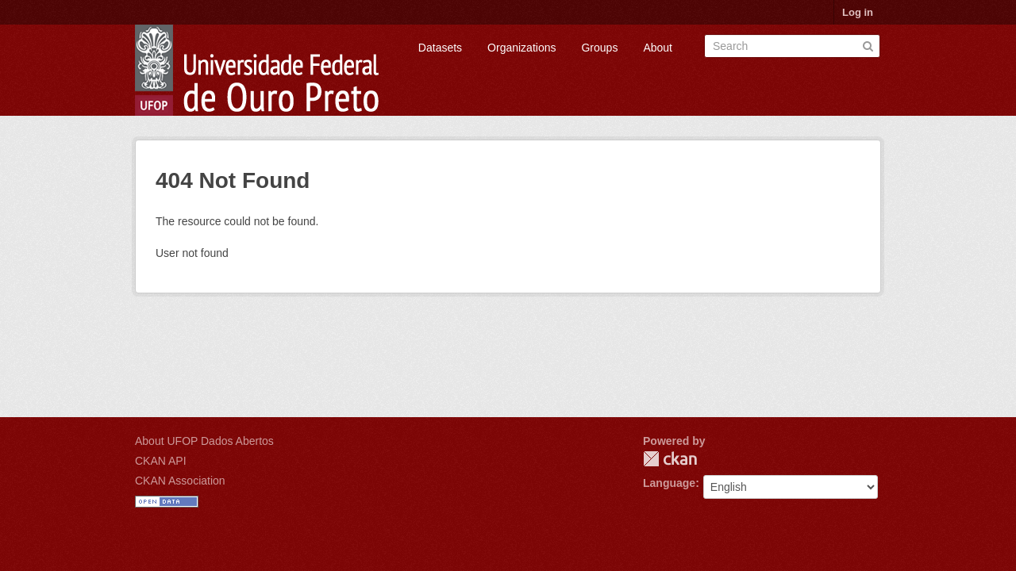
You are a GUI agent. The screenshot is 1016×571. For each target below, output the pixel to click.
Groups (599, 47)
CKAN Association (180, 480)
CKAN (670, 458)
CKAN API (161, 460)
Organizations (521, 47)
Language (669, 483)
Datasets (440, 47)
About (657, 47)
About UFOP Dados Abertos (204, 441)
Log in (857, 12)
